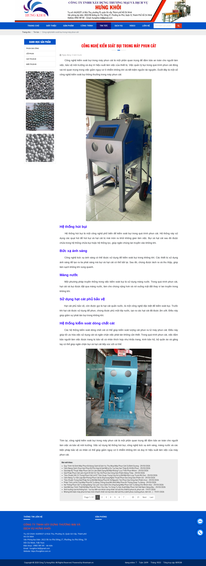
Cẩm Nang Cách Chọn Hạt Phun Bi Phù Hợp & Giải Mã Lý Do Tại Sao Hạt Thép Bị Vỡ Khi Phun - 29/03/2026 (107, 468)
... (128, 497)
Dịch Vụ (119, 26)
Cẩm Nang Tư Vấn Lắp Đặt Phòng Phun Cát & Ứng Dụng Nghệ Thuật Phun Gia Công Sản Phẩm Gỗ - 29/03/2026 (109, 478)
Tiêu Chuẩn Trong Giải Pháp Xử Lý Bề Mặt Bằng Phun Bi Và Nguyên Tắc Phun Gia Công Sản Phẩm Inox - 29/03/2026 (111, 480)
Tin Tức (104, 26)
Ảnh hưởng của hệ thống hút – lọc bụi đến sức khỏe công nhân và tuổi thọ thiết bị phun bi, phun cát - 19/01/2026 (110, 489)
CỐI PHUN (30, 54)
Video (132, 26)
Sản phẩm (68, 26)
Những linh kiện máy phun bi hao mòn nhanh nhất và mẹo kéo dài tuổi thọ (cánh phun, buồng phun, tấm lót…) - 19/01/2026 (114, 492)
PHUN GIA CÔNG (32, 48)
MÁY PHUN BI (31, 64)
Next (144, 497)
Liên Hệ (146, 26)
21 (138, 497)
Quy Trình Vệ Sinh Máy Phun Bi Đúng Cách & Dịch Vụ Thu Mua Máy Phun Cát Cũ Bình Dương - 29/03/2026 (107, 466)
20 (133, 497)
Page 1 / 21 (89, 497)
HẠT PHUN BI (31, 59)
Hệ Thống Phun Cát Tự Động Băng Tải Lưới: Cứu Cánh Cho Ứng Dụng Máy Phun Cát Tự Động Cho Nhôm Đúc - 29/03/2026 (114, 485)
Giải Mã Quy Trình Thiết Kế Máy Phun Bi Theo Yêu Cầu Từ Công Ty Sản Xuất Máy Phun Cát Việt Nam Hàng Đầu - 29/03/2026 (115, 487)
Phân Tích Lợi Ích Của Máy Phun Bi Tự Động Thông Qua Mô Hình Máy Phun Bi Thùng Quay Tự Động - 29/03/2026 (110, 482)
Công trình (87, 26)
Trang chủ (33, 26)
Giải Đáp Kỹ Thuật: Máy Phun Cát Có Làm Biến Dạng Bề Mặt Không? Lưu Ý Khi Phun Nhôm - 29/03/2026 (106, 471)
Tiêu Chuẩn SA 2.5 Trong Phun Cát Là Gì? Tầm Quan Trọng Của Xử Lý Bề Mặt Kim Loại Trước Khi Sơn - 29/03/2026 (110, 475)
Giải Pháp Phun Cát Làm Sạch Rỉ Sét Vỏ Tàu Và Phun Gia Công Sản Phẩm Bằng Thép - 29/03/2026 (104, 473)
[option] (40, 79)
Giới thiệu (51, 26)
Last (151, 497)
